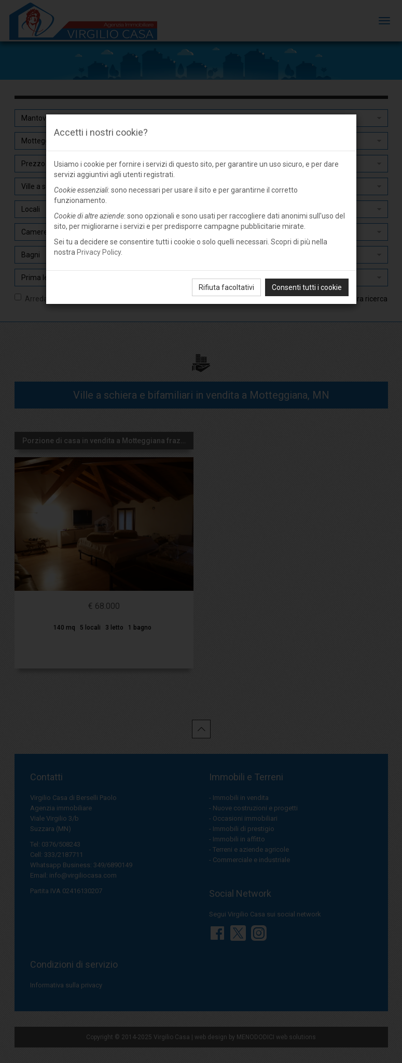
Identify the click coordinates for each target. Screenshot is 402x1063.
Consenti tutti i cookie (307, 287)
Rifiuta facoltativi (226, 287)
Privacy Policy (99, 252)
